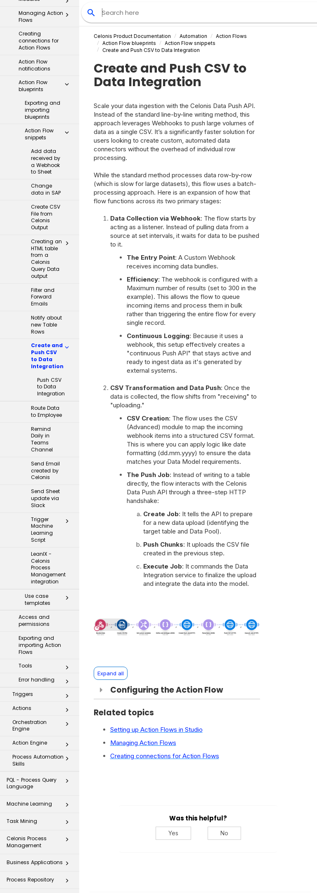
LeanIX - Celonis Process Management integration (48, 512)
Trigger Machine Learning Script (52, 474)
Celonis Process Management (40, 786)
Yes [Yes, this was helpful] (173, 833)
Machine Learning (40, 750)
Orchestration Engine (42, 670)
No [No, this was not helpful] (224, 833)
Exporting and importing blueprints (42, 54)
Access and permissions (34, 565)
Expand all (110, 673)
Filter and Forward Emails (42, 241)
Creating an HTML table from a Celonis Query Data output (52, 203)
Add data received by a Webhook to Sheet (45, 106)
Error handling (46, 625)
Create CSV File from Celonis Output (45, 161)
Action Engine (42, 689)
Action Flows (231, 36)
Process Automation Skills (42, 705)
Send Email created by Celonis (45, 414)
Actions (42, 654)
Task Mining (40, 767)
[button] (66, 30)
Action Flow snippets (49, 78)
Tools (46, 611)
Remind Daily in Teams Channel (42, 383)
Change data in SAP (46, 134)
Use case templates (49, 544)
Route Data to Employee (46, 356)
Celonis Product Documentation (132, 36)
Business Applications (40, 809)
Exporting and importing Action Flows (40, 589)
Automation (193, 36)
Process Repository (40, 826)
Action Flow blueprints (46, 30)
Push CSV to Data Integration (51, 331)
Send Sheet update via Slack (45, 442)
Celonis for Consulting (40, 861)
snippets (190, 43)
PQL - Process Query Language (40, 727)
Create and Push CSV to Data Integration (52, 300)
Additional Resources (40, 878)
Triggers (42, 640)
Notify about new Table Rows (46, 269)
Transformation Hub (40, 843)
